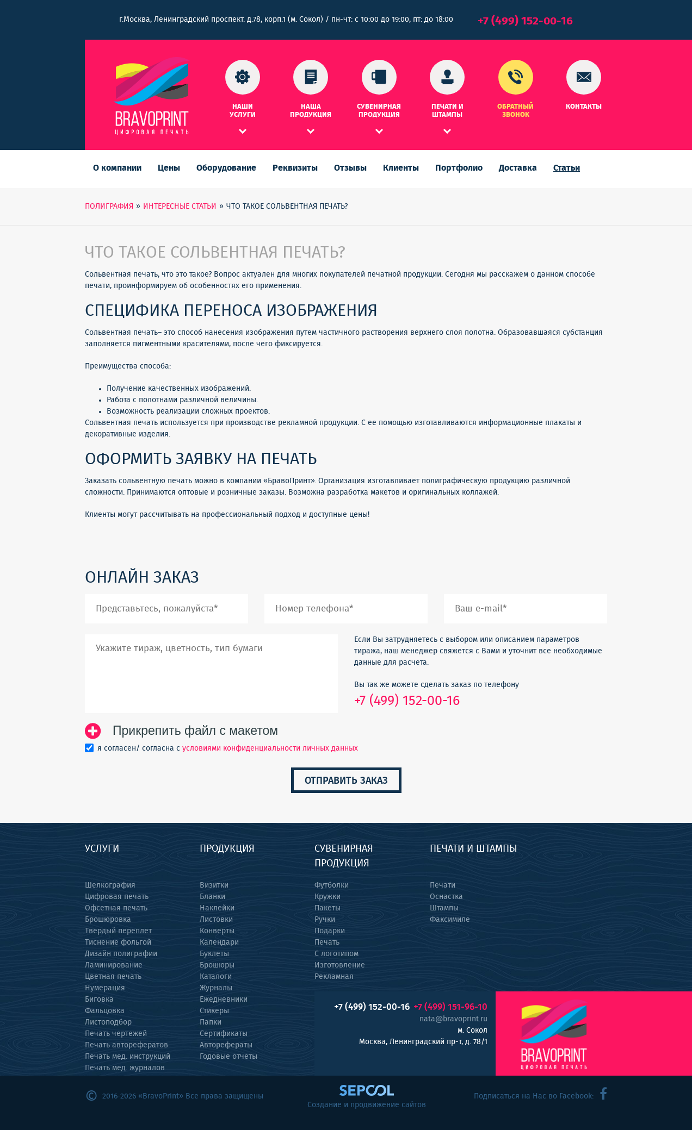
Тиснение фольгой (118, 942)
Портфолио (459, 168)
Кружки (327, 897)
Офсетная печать (116, 908)
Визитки (214, 885)
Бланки (212, 897)
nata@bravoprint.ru (453, 1019)
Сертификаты (224, 1034)
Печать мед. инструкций (127, 1056)
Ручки (324, 919)
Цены (169, 168)
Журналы (216, 988)
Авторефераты (226, 1045)
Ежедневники (224, 999)
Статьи (566, 168)
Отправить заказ (346, 781)
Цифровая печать (117, 897)
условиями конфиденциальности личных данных (270, 748)
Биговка (99, 999)
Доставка (518, 168)
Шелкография (110, 885)
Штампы (444, 908)
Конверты (217, 931)
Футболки (331, 885)
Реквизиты (295, 168)
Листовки (216, 919)
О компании (117, 168)
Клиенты (401, 168)
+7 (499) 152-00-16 (525, 21)
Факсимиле (450, 919)
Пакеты (327, 908)
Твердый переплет (118, 931)
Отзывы (350, 168)
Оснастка (446, 897)
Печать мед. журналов (125, 1068)
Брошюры (217, 965)
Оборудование (226, 168)
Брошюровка (108, 919)
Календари (219, 942)
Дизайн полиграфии (121, 954)
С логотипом (336, 954)
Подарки (329, 931)
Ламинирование (114, 965)
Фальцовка (105, 1011)
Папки (210, 1022)
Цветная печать (113, 977)
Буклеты (214, 954)
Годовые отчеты (228, 1056)
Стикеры (214, 1011)
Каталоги (216, 977)
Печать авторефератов (126, 1045)
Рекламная (334, 977)
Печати (442, 885)
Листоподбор (108, 1022)
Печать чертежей (116, 1034)
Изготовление (339, 965)
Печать (326, 942)
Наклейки (217, 908)
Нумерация (105, 988)
